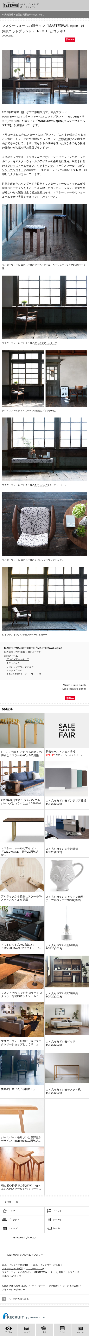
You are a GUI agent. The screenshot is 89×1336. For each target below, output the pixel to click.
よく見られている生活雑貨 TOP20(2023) (62, 850)
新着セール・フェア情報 (60, 751)
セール (56, 1228)
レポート (57, 1219)
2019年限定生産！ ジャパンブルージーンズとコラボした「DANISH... (22, 802)
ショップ (12, 1228)
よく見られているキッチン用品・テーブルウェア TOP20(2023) (66, 898)
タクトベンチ (45, 165)
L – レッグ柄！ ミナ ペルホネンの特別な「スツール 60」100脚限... (21, 753)
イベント (57, 1211)
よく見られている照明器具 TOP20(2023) (62, 947)
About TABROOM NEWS (14, 1286)
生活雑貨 (63, 138)
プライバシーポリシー (13, 1289)
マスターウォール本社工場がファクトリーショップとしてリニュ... (21, 1043)
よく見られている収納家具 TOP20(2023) (62, 995)
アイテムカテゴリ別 (12, 1268)
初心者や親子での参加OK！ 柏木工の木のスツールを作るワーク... (21, 1187)
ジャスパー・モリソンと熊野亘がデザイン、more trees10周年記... (21, 1139)
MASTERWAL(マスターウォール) (22, 116)
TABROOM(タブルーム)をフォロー (23, 1255)
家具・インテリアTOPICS (46, 1265)
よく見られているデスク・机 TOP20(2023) (63, 1091)
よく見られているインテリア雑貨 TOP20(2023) (66, 802)
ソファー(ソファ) (35, 1268)
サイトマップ (38, 1286)
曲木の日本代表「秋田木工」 (18, 1089)
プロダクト (14, 1219)
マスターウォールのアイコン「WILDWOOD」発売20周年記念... (19, 852)
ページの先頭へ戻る (18, 1299)
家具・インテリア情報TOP (15, 1265)
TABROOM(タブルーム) (23, 1237)
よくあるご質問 (70, 1286)
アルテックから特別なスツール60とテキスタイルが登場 (21, 898)
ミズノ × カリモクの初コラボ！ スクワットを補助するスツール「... (21, 994)
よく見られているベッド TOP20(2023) (60, 1043)
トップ (11, 1211)
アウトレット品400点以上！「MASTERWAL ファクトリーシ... (21, 946)
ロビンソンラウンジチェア (48, 560)
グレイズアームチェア (20, 165)
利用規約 (53, 1286)
